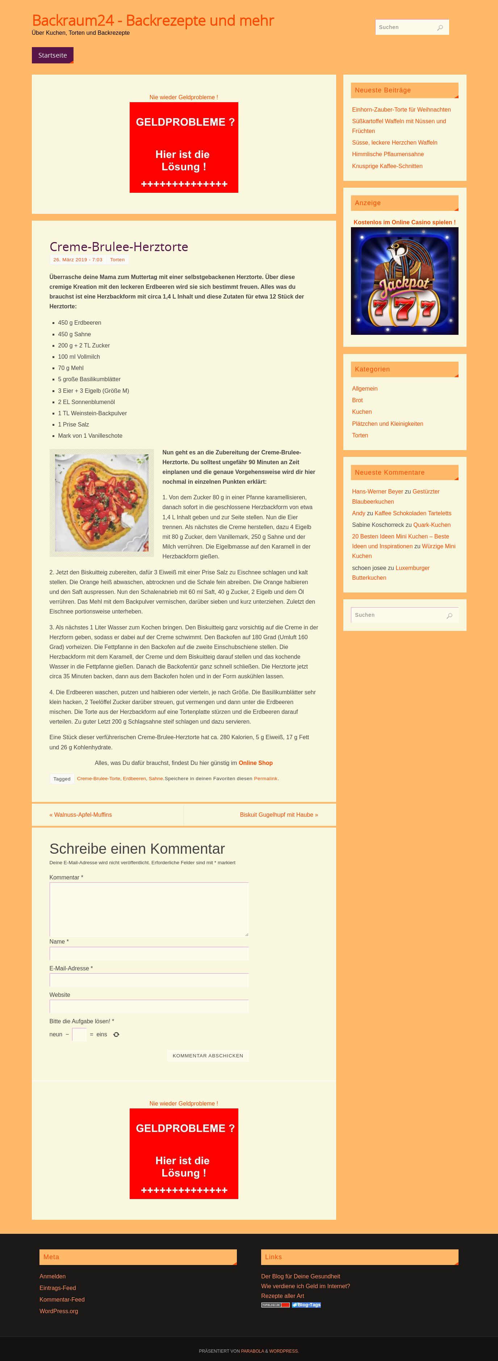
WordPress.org (58, 1311)
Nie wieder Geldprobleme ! (184, 97)
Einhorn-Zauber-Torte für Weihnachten (401, 110)
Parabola (252, 1351)
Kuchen (362, 412)
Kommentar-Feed (62, 1300)
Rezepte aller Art (282, 1296)
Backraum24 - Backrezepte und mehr (153, 20)
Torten (117, 259)
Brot (357, 400)
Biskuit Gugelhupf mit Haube (279, 815)
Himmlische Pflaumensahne (388, 154)
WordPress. (284, 1351)
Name (59, 941)
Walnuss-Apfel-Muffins (81, 815)
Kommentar (66, 877)
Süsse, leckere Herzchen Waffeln (395, 143)
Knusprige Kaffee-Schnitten (387, 166)
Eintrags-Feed (57, 1288)
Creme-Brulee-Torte (98, 778)
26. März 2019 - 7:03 (78, 259)
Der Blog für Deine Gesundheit (300, 1276)
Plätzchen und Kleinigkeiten (387, 424)
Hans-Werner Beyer (377, 491)
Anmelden (52, 1276)
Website (60, 995)
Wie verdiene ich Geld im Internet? (305, 1286)
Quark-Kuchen (432, 525)
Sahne (156, 778)
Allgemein (364, 389)
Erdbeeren (134, 778)
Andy (358, 513)
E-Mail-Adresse (71, 968)
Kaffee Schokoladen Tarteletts (413, 513)
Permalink (265, 778)
